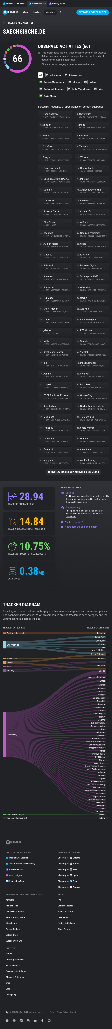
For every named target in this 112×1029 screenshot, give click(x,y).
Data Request (64, 917)
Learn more (83, 502)
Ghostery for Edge (67, 881)
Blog (8, 989)
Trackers (37, 12)
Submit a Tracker (66, 911)
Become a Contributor (93, 12)
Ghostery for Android (69, 887)
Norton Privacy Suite (15, 917)
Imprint (73, 1012)
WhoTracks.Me (37, 3)
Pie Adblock (11, 923)
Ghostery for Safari (68, 869)
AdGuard (10, 900)
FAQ (60, 900)
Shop (8, 983)
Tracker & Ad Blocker (14, 3)
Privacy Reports (13, 965)
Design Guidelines (66, 923)
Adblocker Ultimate (15, 911)
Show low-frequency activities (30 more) (73, 471)
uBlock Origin (12, 935)
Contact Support (65, 906)
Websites (50, 12)
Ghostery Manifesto (15, 959)
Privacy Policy (62, 1012)
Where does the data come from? (79, 526)
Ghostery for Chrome (69, 858)
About (25, 12)
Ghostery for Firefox (68, 863)
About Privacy (64, 929)
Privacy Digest (57, 3)
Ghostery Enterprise (15, 977)
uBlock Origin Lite (14, 941)
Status (9, 954)
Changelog (11, 994)
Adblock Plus (12, 906)
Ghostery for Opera (68, 875)
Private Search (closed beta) (20, 863)
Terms (52, 1012)
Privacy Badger (13, 929)
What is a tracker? (72, 522)
